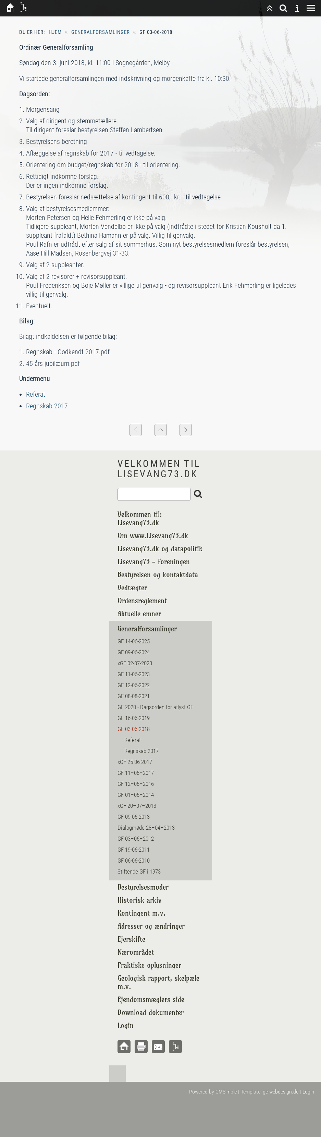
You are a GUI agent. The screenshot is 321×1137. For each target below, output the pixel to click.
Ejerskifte (131, 939)
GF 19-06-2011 (134, 849)
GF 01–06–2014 (136, 794)
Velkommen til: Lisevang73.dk (140, 518)
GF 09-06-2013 (134, 816)
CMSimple (226, 1091)
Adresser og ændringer (151, 926)
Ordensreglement (142, 600)
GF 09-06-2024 (134, 652)
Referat (35, 394)
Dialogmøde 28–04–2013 (146, 827)
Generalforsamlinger (100, 32)
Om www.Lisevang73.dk (153, 535)
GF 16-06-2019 (134, 718)
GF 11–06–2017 (136, 772)
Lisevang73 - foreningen (154, 561)
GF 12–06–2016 (136, 783)
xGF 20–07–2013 (137, 805)
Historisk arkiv (140, 900)
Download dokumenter (151, 1012)
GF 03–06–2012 (136, 838)
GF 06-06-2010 (134, 860)
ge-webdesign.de (280, 1091)
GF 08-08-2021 (134, 696)
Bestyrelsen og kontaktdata (158, 574)
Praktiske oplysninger (149, 965)
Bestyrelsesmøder (143, 887)
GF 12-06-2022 (134, 685)
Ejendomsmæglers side (151, 999)
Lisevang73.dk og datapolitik (160, 548)
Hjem (55, 32)
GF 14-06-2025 (134, 641)
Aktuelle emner (139, 613)
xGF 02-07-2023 (135, 663)
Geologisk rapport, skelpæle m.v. (158, 982)
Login (126, 1025)
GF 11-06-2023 (134, 674)
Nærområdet (136, 952)
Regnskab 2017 (47, 406)
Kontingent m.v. (142, 913)
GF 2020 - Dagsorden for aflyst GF (155, 707)
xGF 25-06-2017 (135, 761)
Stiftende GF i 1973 (139, 871)
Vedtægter (132, 587)
